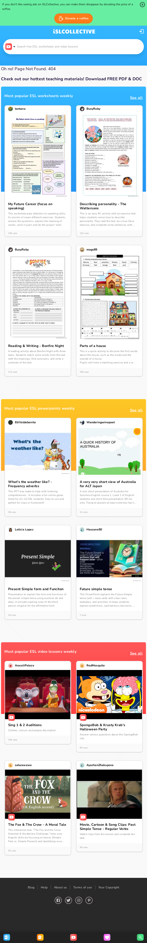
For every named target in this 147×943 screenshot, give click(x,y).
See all (136, 97)
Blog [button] (31, 887)
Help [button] (44, 887)
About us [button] (60, 887)
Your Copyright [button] (108, 887)
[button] (73, 18)
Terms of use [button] (82, 887)
